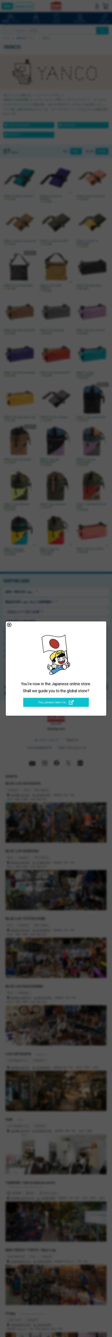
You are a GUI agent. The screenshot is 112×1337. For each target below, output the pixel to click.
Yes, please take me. (56, 702)
